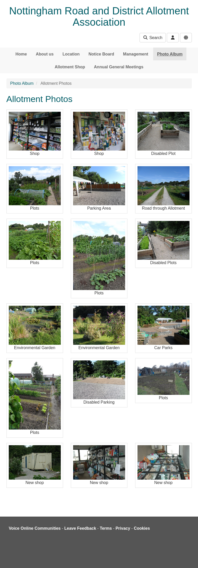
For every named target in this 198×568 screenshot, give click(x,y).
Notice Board (101, 54)
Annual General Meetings (118, 67)
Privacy (123, 528)
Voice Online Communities (35, 528)
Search (152, 37)
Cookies (142, 528)
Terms (106, 528)
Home (21, 54)
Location (71, 54)
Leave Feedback (80, 528)
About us (45, 54)
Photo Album (170, 54)
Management (135, 54)
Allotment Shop (70, 67)
